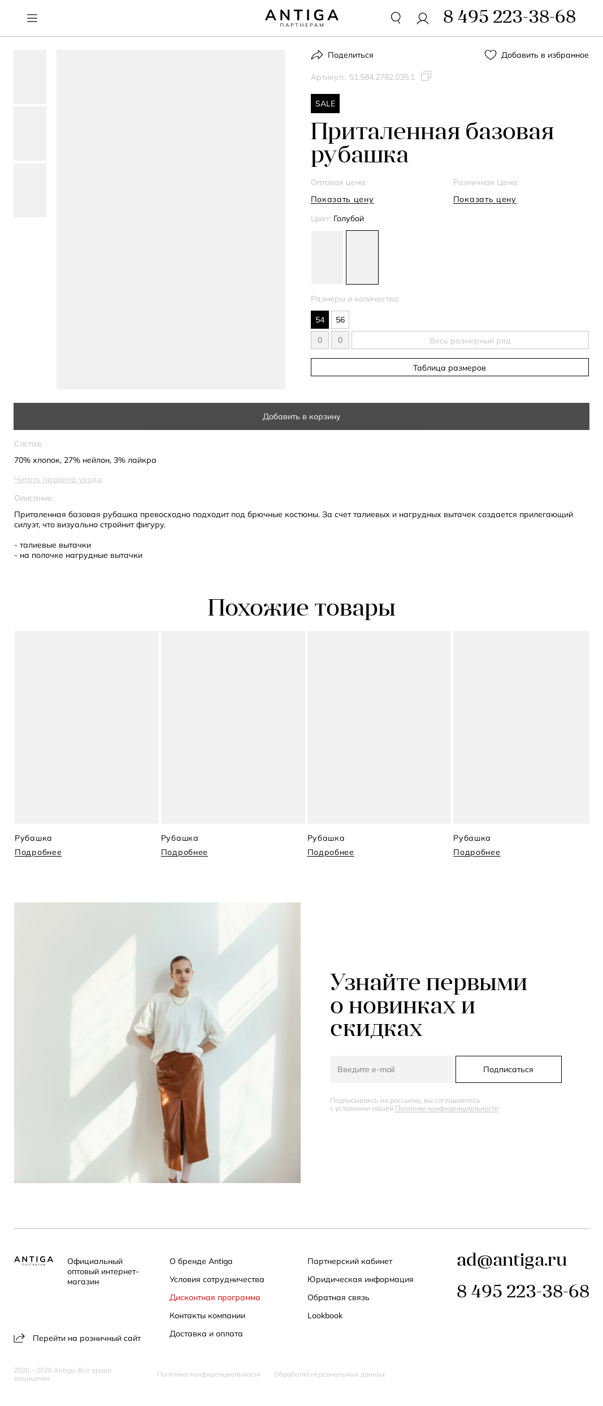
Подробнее (38, 852)
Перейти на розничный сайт (77, 1338)
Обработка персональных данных (329, 1374)
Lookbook (324, 1315)
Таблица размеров (449, 368)
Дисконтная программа (215, 1297)
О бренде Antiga (201, 1261)
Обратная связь (338, 1297)
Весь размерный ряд (470, 341)
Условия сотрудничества (217, 1279)
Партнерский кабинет (349, 1261)
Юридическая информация (360, 1279)
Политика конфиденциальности (209, 1374)
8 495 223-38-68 (523, 1293)
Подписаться (508, 1069)
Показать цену (342, 199)
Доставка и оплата (206, 1333)
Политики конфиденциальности (446, 1108)
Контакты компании (207, 1315)
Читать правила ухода (58, 479)
